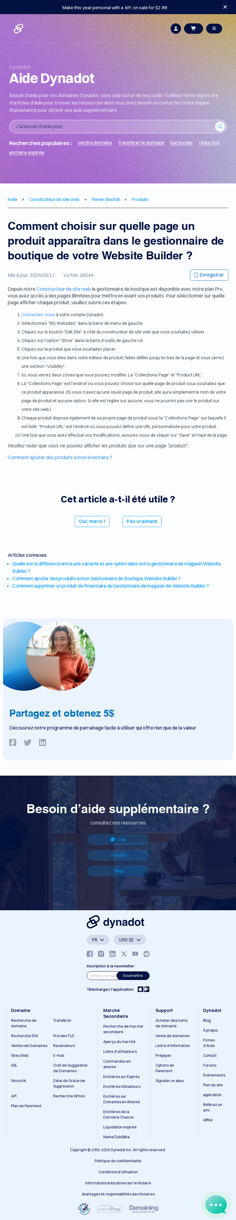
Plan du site (213, 1085)
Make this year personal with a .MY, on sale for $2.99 (114, 7)
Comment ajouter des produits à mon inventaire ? (60, 457)
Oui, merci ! (92, 521)
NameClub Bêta (116, 1137)
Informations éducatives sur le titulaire (118, 1183)
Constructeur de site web (64, 289)
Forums (119, 855)
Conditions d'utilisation (118, 1172)
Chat (118, 839)
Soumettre (133, 975)
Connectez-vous (39, 314)
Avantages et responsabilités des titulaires (118, 1194)
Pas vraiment (142, 521)
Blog (118, 871)
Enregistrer (209, 275)
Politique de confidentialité (118, 1161)
